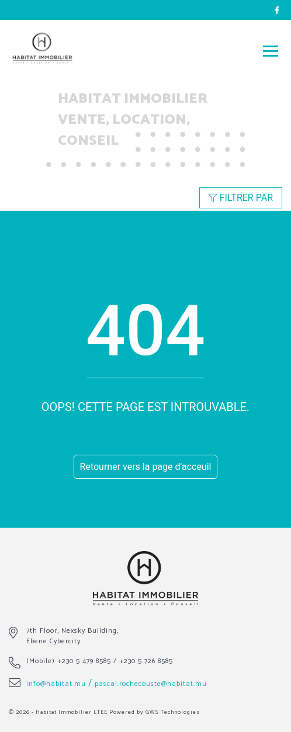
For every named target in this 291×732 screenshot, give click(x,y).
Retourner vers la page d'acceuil (146, 466)
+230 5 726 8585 (146, 661)
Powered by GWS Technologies (154, 712)
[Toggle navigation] (270, 50)
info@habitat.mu (56, 683)
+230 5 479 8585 (84, 661)
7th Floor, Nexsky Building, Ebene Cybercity (72, 636)
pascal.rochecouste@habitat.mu (151, 683)
